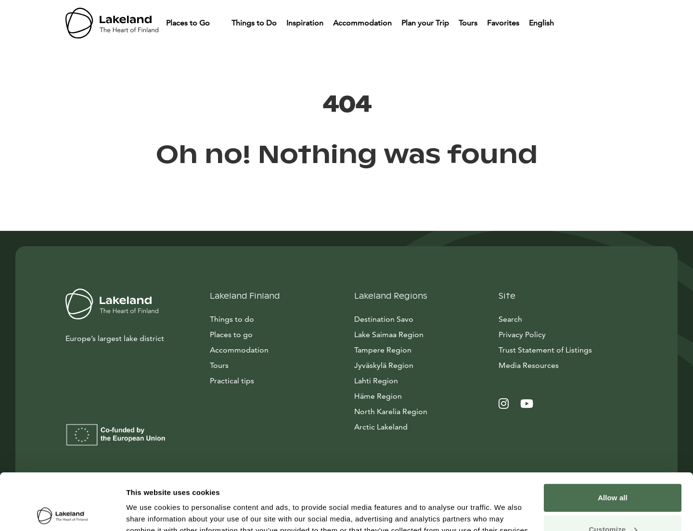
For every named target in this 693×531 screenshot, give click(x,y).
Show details (148, 512)
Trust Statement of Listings (545, 349)
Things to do (232, 319)
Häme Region (378, 396)
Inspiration (304, 22)
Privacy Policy (522, 334)
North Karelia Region (390, 411)
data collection (224, 485)
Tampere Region (382, 349)
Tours (468, 22)
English (542, 22)
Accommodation (362, 22)
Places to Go (189, 22)
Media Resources (563, 364)
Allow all (613, 441)
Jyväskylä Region (383, 365)
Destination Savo (383, 319)
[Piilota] (219, 23)
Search (510, 319)
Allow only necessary (613, 504)
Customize (613, 472)
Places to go (231, 334)
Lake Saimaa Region (389, 334)
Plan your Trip (425, 22)
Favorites (503, 22)
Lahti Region (376, 380)
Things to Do (254, 22)
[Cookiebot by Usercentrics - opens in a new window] (62, 512)
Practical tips (232, 380)
